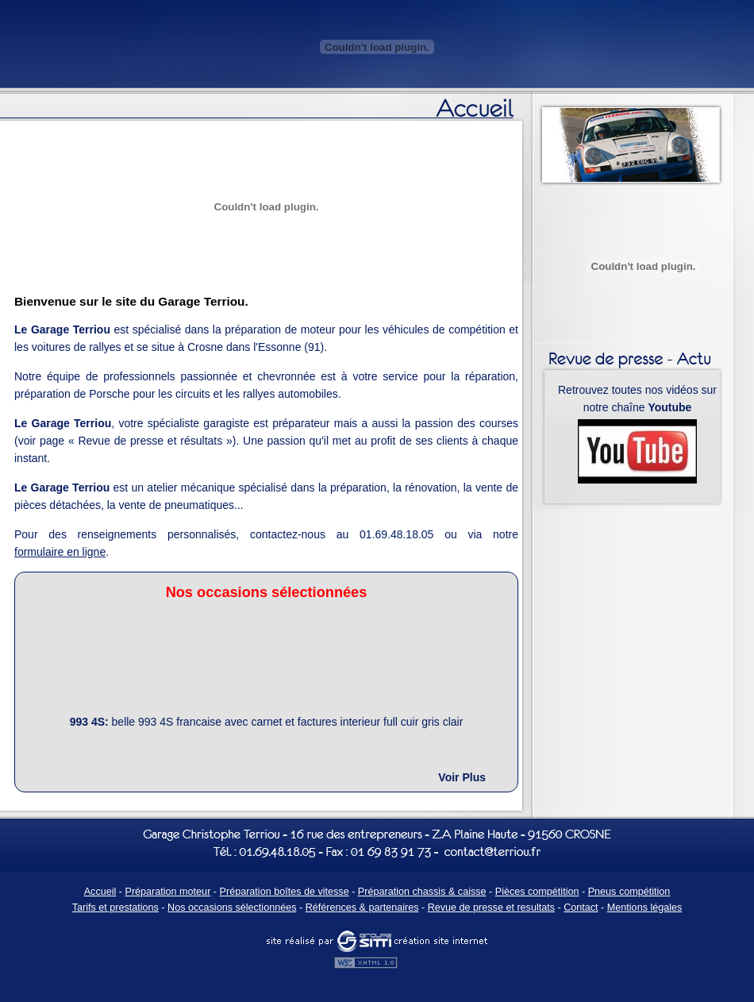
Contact (581, 907)
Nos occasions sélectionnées (231, 907)
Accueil (100, 891)
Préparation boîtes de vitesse (284, 891)
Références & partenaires (362, 907)
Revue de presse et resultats (491, 907)
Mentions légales (645, 907)
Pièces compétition (537, 891)
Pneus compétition (629, 891)
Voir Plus (462, 777)
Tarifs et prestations (115, 907)
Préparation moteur (168, 891)
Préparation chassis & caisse (422, 891)
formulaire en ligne (60, 551)
